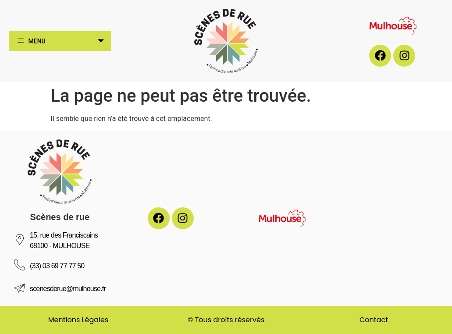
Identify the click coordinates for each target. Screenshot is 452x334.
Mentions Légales (78, 320)
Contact (373, 320)
